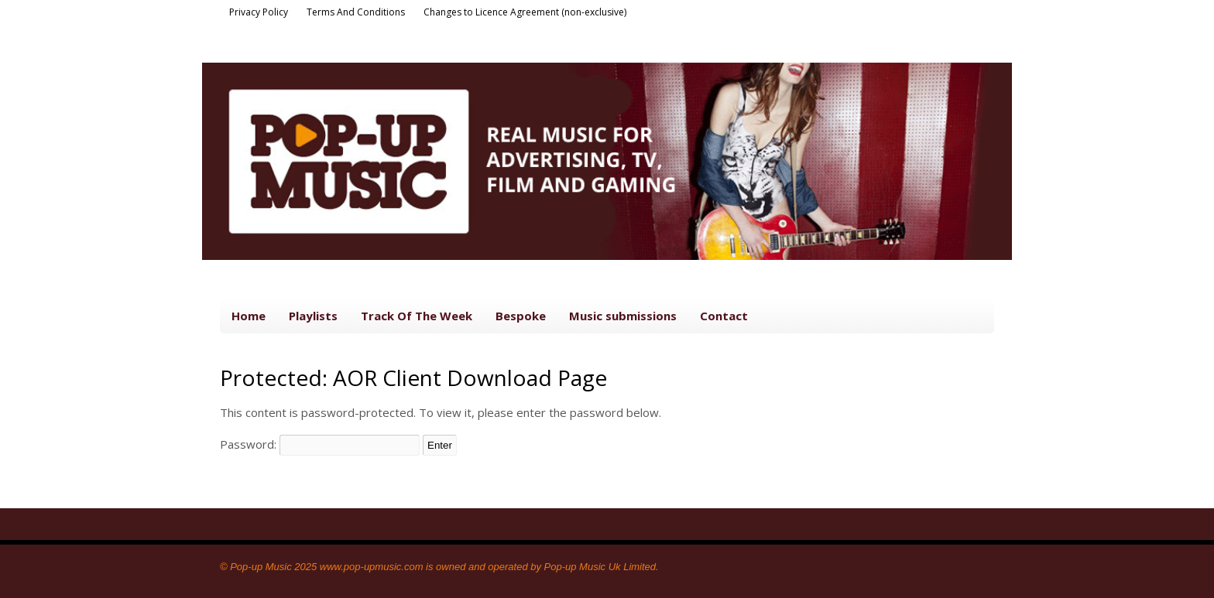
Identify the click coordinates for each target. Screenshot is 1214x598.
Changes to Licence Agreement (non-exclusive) (525, 12)
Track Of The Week (416, 315)
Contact (724, 315)
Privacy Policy (258, 12)
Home (248, 315)
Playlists (313, 315)
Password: (320, 444)
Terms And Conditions (356, 12)
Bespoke (521, 315)
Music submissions (623, 315)
